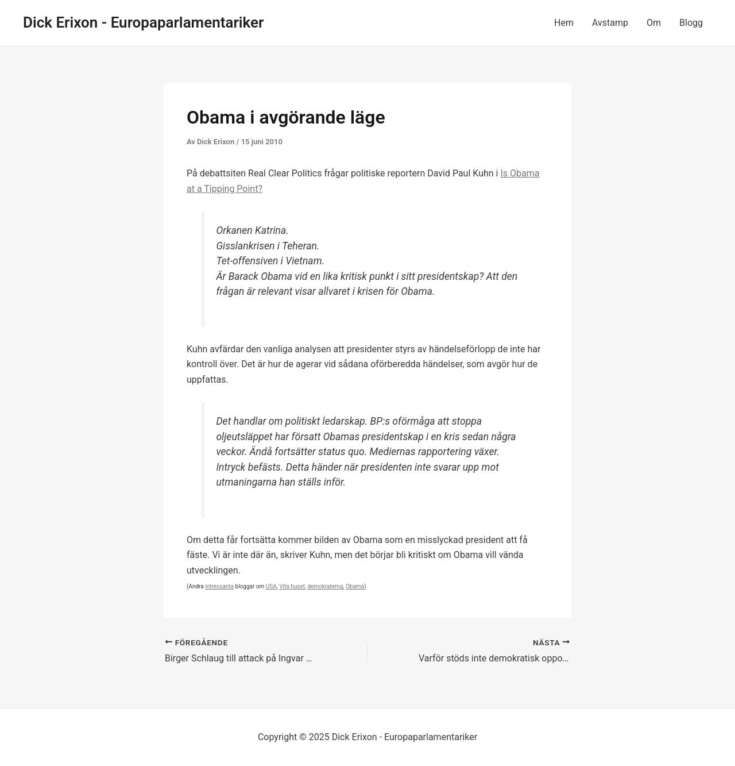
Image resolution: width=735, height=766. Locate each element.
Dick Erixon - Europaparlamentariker (143, 22)
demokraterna (325, 586)
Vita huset (292, 586)
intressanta (219, 586)
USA (271, 586)
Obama (355, 586)
